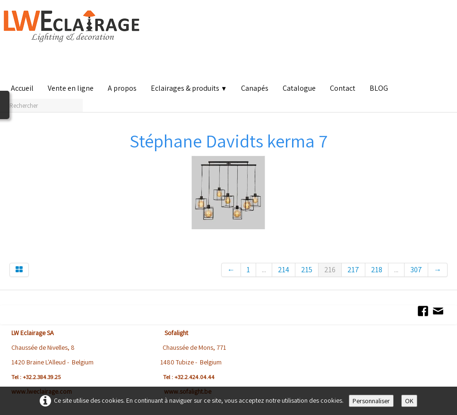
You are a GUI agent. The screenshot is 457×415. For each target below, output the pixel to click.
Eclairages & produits (189, 88)
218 (376, 270)
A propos (122, 88)
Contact (342, 88)
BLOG (379, 88)
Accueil (22, 88)
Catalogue (299, 88)
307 (416, 270)
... (264, 270)
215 (306, 270)
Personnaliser (371, 401)
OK (409, 401)
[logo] (74, 42)
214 (283, 270)
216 (330, 270)
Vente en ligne (71, 88)
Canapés (254, 88)
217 (353, 270)
